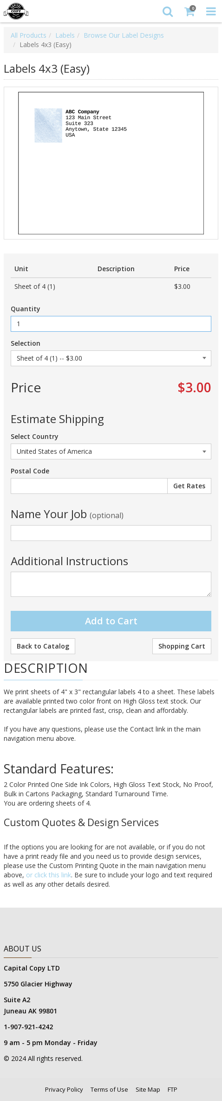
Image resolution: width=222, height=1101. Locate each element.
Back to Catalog (43, 646)
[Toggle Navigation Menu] (211, 11)
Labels (65, 35)
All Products (28, 35)
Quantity (25, 308)
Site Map (148, 1089)
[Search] (167, 11)
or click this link (47, 874)
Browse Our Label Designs (124, 35)
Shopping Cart (181, 646)
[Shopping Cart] (189, 11)
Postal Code (30, 470)
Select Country (35, 436)
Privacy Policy (64, 1089)
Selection (25, 343)
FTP (172, 1089)
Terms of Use (109, 1089)
